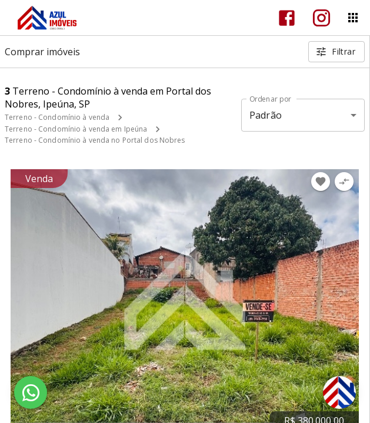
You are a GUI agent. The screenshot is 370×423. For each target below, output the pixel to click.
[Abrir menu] (353, 18)
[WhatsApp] (30, 392)
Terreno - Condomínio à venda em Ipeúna (76, 129)
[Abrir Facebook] (286, 18)
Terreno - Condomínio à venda (57, 117)
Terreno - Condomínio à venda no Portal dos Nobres (95, 140)
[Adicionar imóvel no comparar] (344, 181)
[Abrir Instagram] (321, 18)
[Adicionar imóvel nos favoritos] (320, 181)
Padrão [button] (265, 115)
